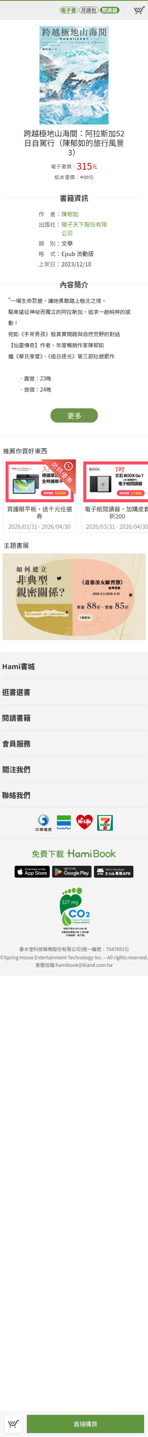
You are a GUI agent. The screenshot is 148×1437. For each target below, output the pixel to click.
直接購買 (85, 1424)
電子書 (68, 10)
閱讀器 (109, 10)
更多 (74, 415)
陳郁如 (70, 214)
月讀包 (88, 10)
